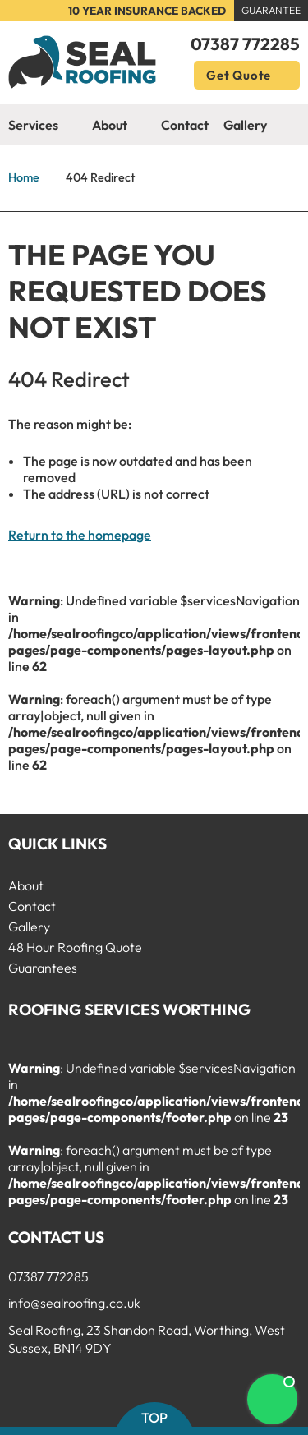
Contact (185, 125)
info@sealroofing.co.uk (74, 1303)
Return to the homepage (79, 535)
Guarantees (42, 967)
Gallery (245, 125)
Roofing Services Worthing (129, 1009)
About (119, 126)
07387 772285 (245, 43)
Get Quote (246, 75)
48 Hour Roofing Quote (75, 947)
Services (42, 126)
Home (23, 177)
